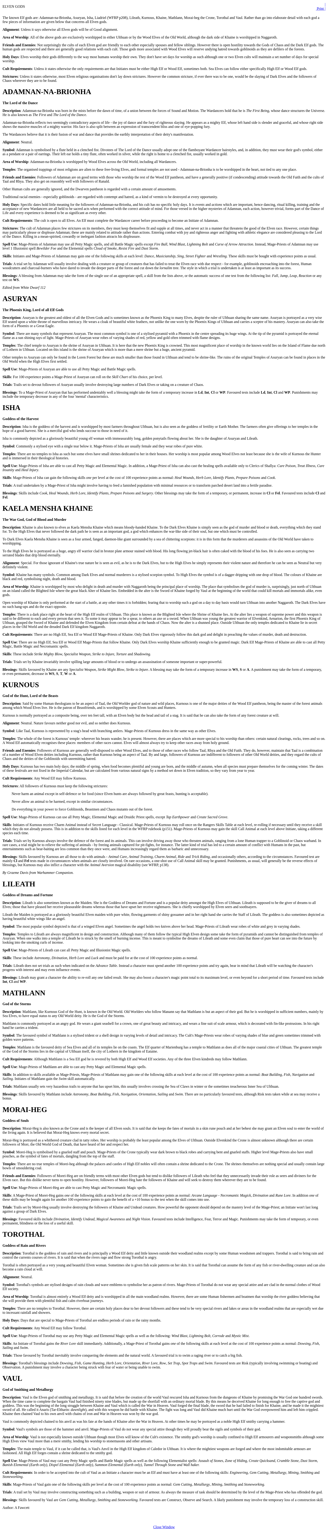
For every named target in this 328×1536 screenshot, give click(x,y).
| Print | (320, 6)
